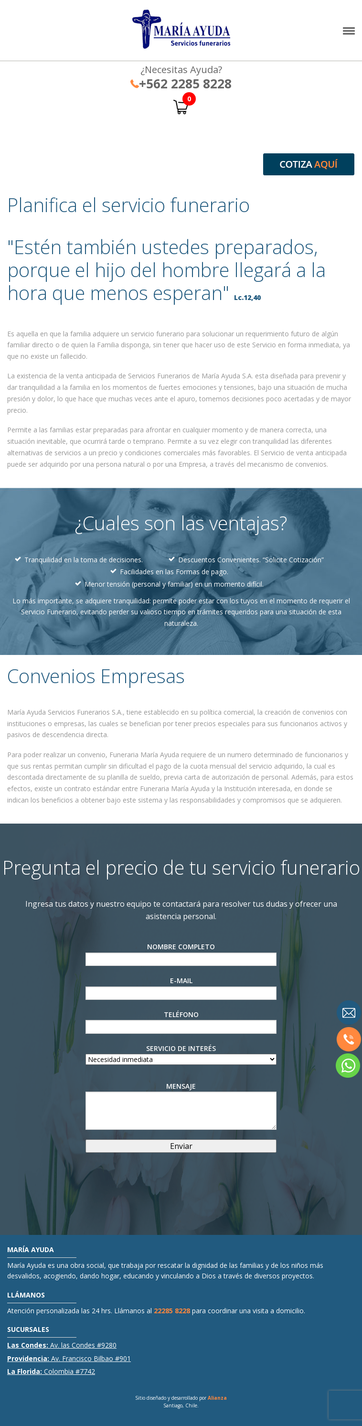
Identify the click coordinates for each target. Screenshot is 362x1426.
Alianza (217, 1397)
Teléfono (181, 1022)
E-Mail (181, 988)
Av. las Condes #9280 (62, 1345)
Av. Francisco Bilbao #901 (69, 1358)
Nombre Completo (181, 954)
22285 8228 (172, 1310)
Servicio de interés (181, 1054)
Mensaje (181, 1106)
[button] (349, 33)
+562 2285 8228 (181, 83)
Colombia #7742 (51, 1371)
